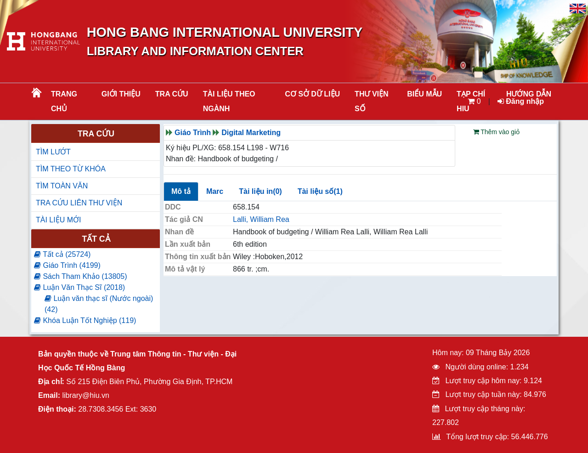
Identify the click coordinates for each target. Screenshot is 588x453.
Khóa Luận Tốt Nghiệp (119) (85, 320)
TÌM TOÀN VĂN (62, 186)
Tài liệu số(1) (320, 191)
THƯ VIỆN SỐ (371, 101)
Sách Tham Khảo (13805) (80, 276)
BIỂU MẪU (424, 94)
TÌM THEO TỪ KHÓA (71, 169)
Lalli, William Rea (261, 219)
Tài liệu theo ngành (229, 101)
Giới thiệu (121, 94)
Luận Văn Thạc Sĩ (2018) (79, 287)
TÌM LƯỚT (53, 152)
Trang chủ (64, 101)
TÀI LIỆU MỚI (58, 220)
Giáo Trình (193, 132)
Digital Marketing (251, 132)
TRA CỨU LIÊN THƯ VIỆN (79, 203)
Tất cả (96, 238)
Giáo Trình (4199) (67, 265)
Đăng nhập (521, 101)
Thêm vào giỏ (496, 132)
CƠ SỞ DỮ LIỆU (312, 94)
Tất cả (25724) (62, 254)
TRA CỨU (171, 94)
